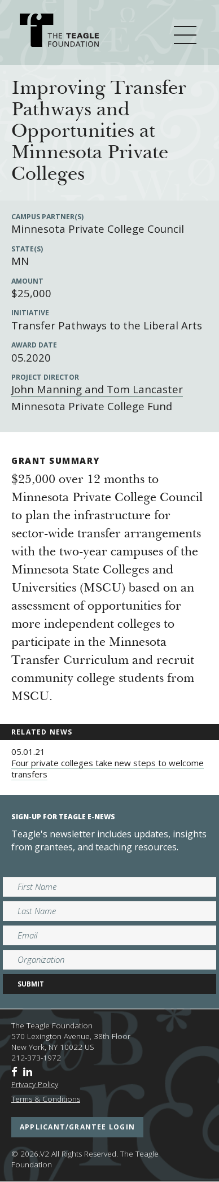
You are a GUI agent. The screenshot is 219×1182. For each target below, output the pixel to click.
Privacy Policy (34, 1084)
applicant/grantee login (77, 1127)
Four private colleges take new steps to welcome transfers (107, 768)
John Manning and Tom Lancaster (97, 389)
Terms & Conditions (45, 1099)
